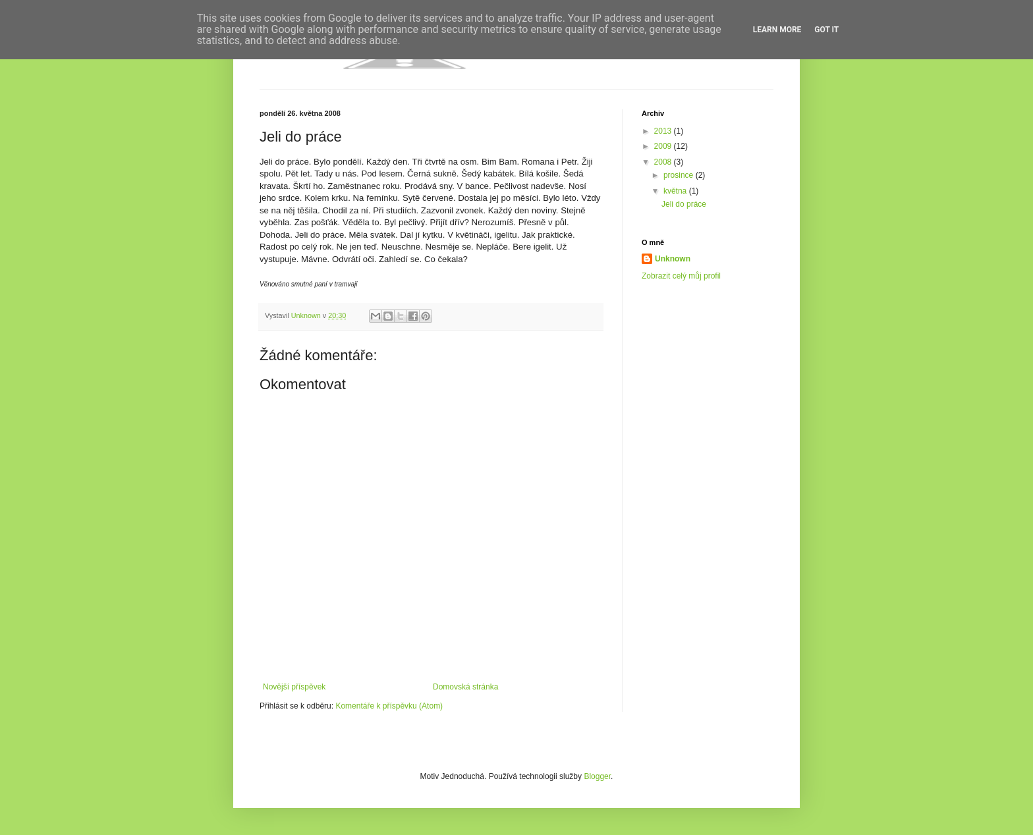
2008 (664, 162)
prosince (679, 175)
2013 (664, 131)
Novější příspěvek (294, 686)
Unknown (672, 258)
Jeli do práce (683, 204)
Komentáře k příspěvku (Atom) (389, 706)
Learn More (777, 29)
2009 (664, 146)
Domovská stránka (465, 686)
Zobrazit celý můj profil (681, 276)
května (676, 191)
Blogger (597, 776)
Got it (826, 29)
